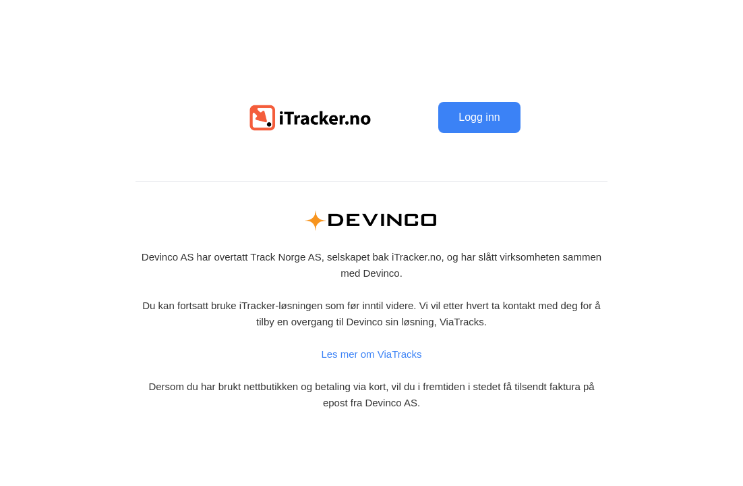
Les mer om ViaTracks (371, 354)
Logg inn (479, 117)
